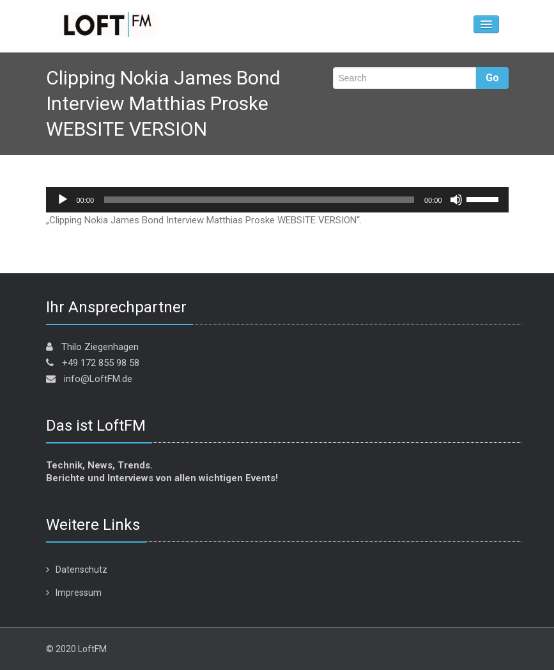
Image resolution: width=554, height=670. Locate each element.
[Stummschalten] (456, 199)
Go (492, 78)
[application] (277, 199)
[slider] (259, 199)
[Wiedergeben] (62, 199)
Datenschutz (81, 569)
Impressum (79, 592)
